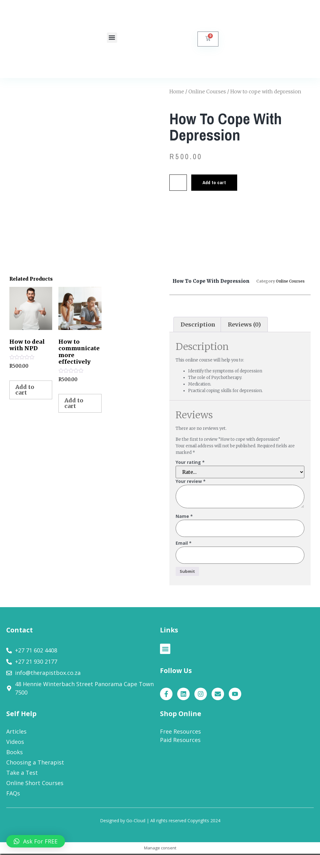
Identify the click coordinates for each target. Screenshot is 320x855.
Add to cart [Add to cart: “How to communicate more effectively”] (73, 403)
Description (198, 324)
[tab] (197, 324)
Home (176, 91)
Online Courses (207, 91)
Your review (191, 481)
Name (184, 516)
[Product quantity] (179, 182)
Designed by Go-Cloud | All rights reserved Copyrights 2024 (160, 822)
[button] (112, 37)
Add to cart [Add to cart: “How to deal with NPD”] (24, 389)
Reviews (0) (244, 324)
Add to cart (218, 183)
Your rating (190, 462)
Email (184, 544)
